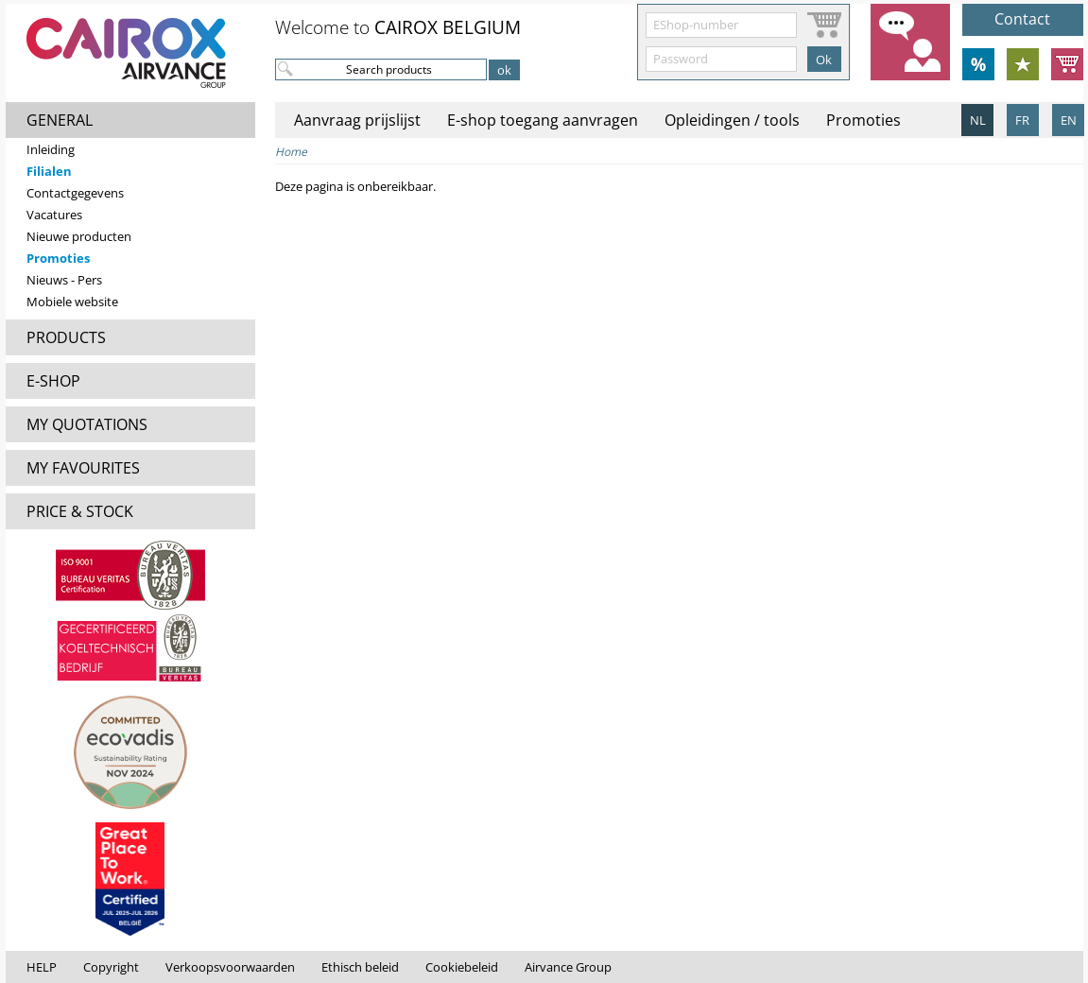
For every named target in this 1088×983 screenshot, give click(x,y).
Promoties (58, 258)
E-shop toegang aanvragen (542, 120)
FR (1022, 120)
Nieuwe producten (78, 236)
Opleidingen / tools (732, 120)
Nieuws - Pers (64, 279)
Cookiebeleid (461, 966)
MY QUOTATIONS (86, 424)
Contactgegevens (75, 192)
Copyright (111, 966)
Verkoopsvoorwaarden (230, 966)
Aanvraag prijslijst (357, 120)
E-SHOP (53, 381)
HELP (41, 966)
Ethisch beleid (360, 966)
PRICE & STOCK (79, 511)
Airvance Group (568, 966)
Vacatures (54, 214)
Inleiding (50, 149)
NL (978, 120)
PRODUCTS (66, 337)
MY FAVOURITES (83, 467)
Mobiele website (72, 301)
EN (1069, 120)
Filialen (49, 171)
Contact (1022, 19)
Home (291, 152)
